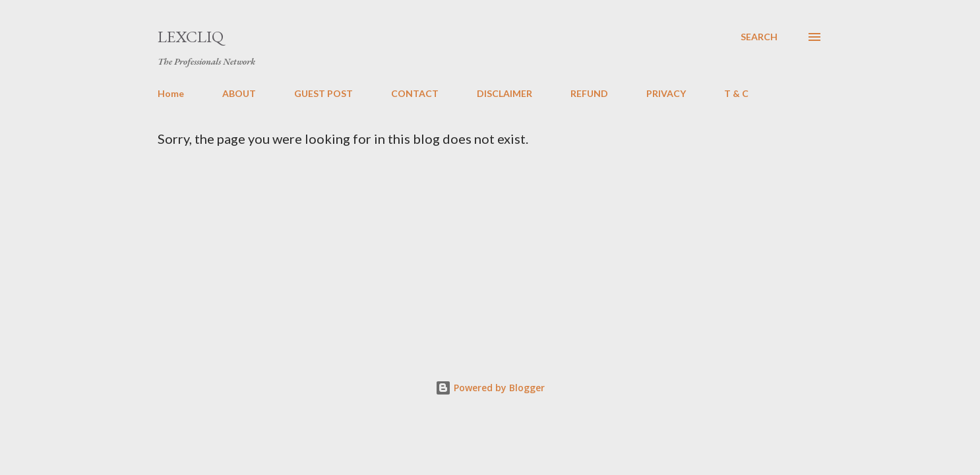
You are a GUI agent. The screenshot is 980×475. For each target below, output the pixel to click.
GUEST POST (323, 93)
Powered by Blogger (490, 387)
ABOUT (239, 93)
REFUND (589, 93)
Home (171, 93)
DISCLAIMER (504, 93)
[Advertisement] (535, 245)
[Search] (759, 37)
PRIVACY (666, 93)
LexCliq (191, 36)
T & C (736, 93)
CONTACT (415, 93)
